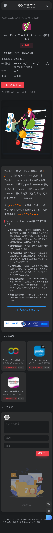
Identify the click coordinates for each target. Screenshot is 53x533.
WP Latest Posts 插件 (13, 360)
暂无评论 (8, 407)
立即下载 (13, 84)
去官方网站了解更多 (26, 309)
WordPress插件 (14, 18)
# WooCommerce (24, 399)
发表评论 (42, 453)
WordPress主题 (35, 367)
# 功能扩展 (22, 367)
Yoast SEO (14, 205)
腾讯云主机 (17, 522)
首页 (5, 18)
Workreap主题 (13, 391)
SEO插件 (37, 63)
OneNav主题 (28, 522)
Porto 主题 (39, 360)
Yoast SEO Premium (28, 214)
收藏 (26, 45)
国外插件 (25, 67)
